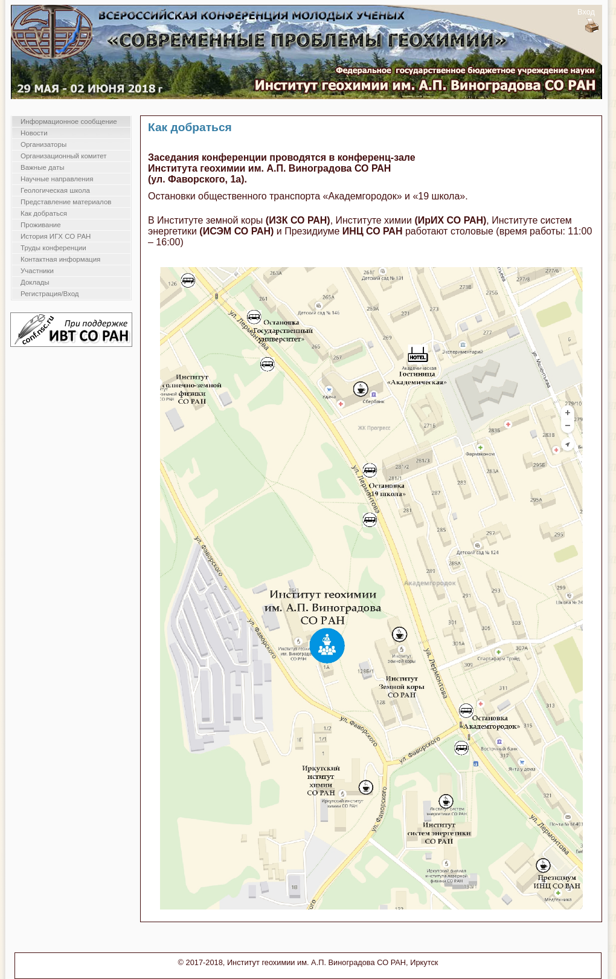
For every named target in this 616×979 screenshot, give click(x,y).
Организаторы (43, 144)
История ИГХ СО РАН (56, 236)
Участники (37, 270)
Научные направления (57, 179)
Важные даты (42, 167)
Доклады (35, 282)
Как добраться (44, 213)
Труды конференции (53, 247)
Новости (34, 133)
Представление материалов (66, 201)
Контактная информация (60, 259)
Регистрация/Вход (50, 293)
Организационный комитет (64, 156)
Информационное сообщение (69, 121)
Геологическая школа (55, 190)
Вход (586, 11)
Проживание (41, 224)
